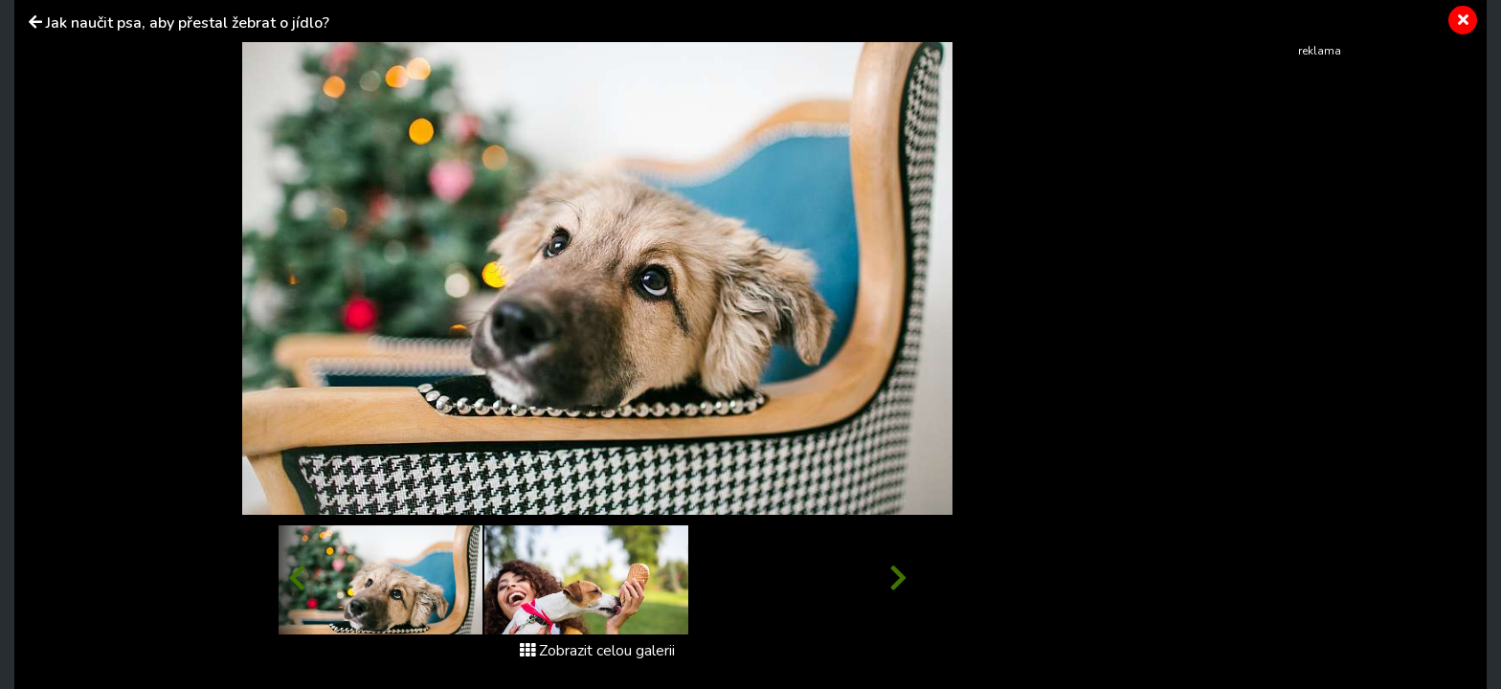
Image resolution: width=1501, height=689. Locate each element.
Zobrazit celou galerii (597, 650)
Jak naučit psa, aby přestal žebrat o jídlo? (187, 22)
